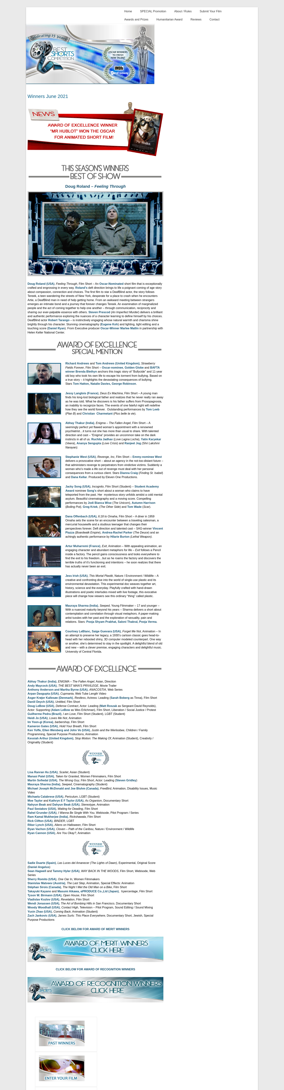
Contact (215, 19)
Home (128, 11)
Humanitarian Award (169, 19)
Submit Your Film (211, 11)
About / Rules (183, 11)
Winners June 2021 (48, 96)
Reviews (196, 19)
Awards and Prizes (136, 19)
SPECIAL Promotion (153, 11)
